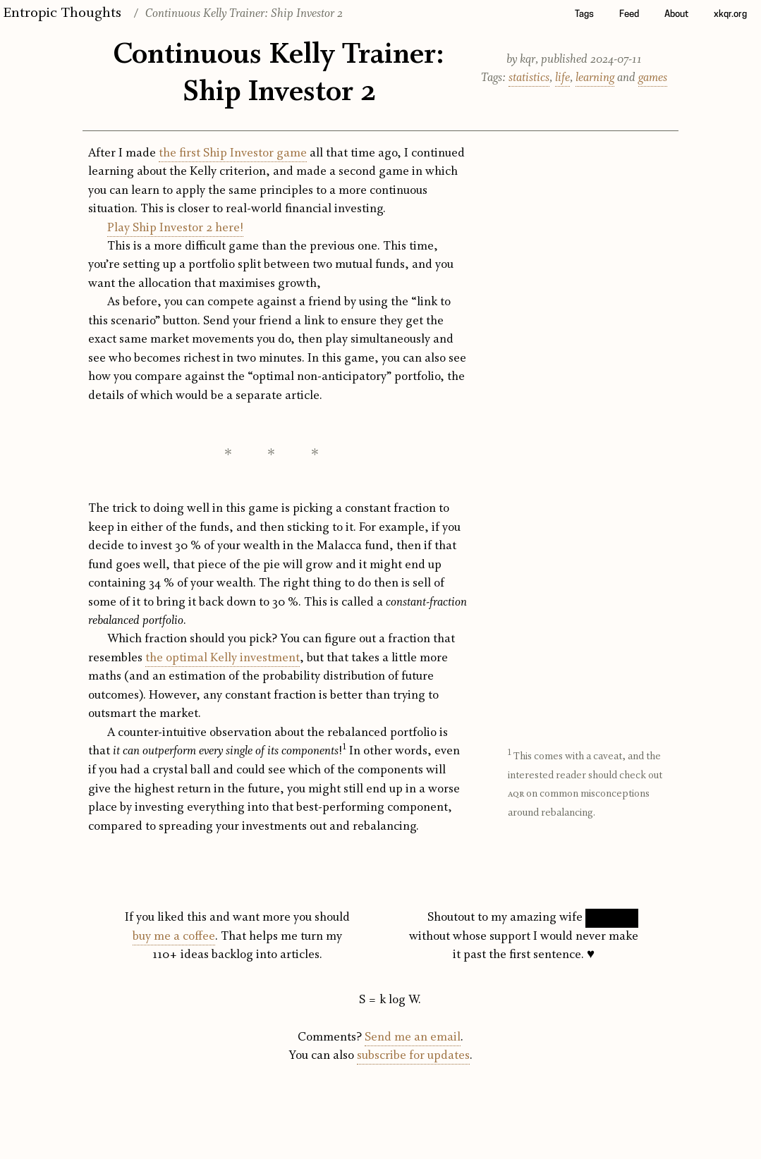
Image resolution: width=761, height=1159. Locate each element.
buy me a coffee (174, 936)
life (562, 78)
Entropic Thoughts (62, 13)
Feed (629, 14)
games (652, 78)
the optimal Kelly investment (222, 658)
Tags (584, 14)
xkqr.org (730, 14)
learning (595, 78)
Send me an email (413, 1037)
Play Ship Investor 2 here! (175, 228)
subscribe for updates (413, 1056)
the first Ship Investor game (233, 153)
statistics (529, 78)
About (676, 14)
